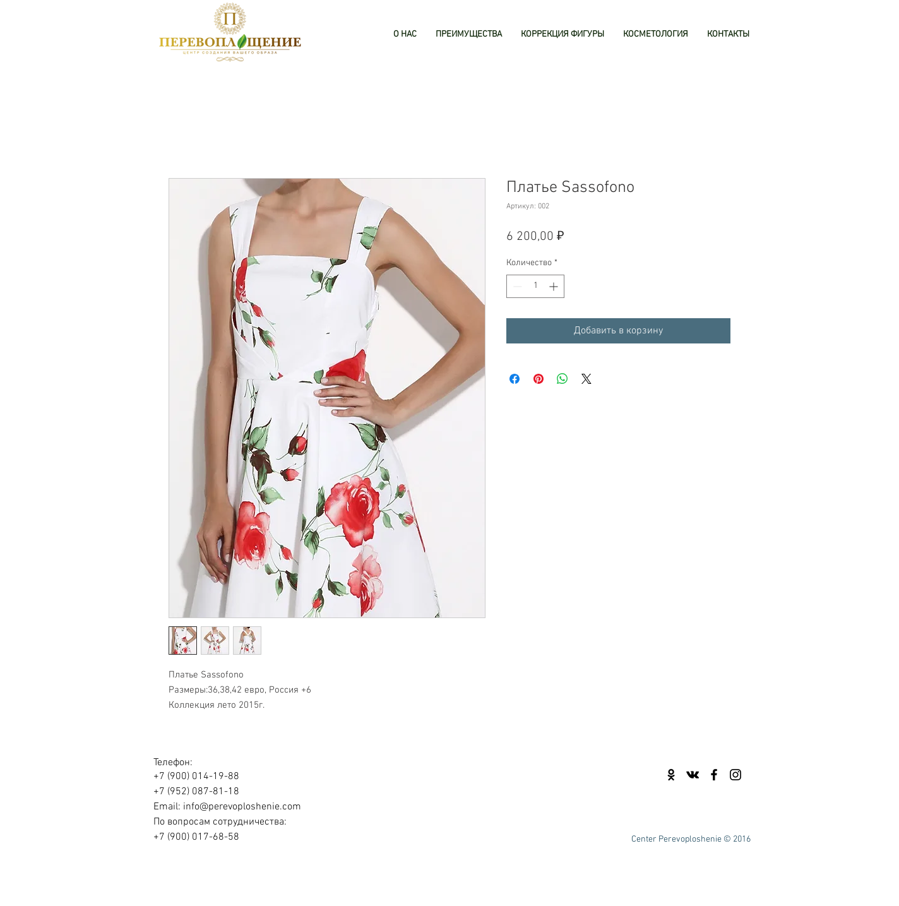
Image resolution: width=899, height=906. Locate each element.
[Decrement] (516, 286)
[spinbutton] (535, 286)
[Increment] (555, 286)
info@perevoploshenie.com (242, 807)
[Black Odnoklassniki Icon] (671, 774)
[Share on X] (586, 378)
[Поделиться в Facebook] (514, 378)
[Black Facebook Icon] (714, 774)
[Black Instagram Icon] (735, 774)
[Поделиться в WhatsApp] (562, 378)
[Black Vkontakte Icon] (692, 774)
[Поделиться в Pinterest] (538, 378)
